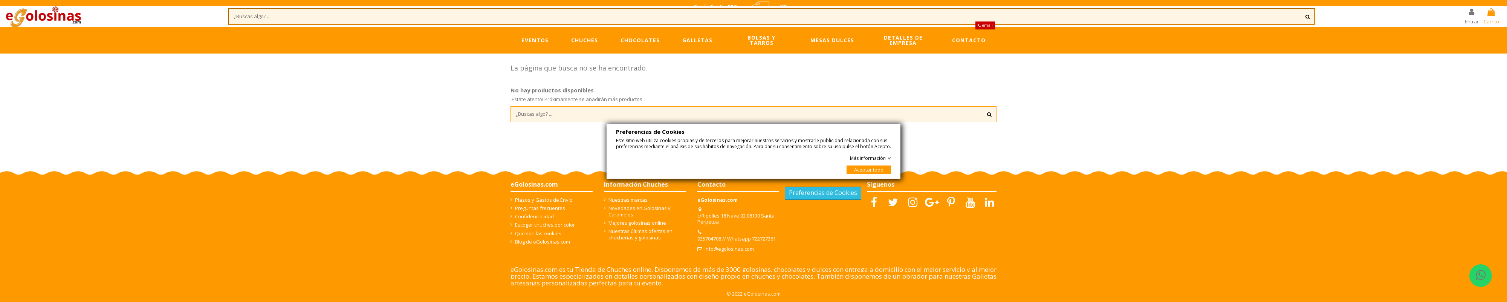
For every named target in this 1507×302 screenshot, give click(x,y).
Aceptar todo (868, 169)
